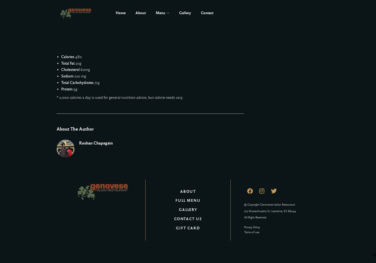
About (140, 13)
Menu (160, 13)
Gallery (185, 13)
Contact (207, 13)
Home (121, 13)
